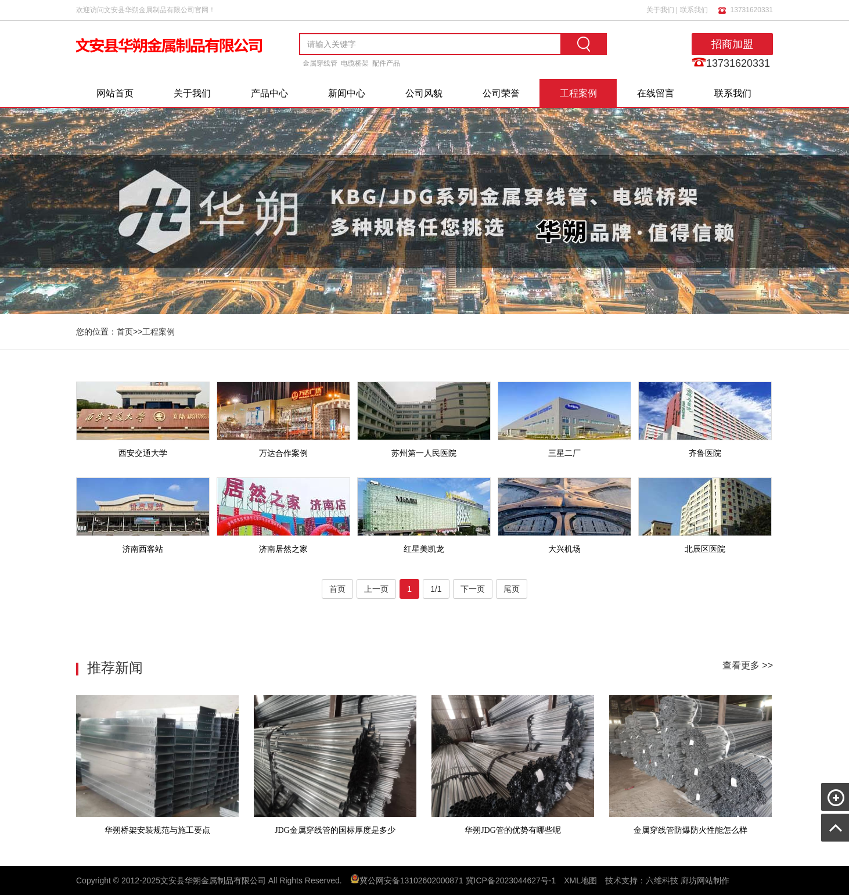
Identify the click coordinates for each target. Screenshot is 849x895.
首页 (125, 331)
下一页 (473, 589)
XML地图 (580, 880)
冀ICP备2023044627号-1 (511, 880)
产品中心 (269, 93)
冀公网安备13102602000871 (411, 880)
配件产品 (386, 63)
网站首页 (115, 93)
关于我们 (660, 10)
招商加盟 (732, 44)
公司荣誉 (501, 93)
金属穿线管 (320, 63)
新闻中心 (346, 93)
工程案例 (578, 93)
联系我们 (694, 10)
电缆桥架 (355, 63)
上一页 (376, 589)
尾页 (511, 589)
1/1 (435, 589)
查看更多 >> (747, 665)
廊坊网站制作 (705, 880)
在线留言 (655, 93)
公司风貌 (424, 93)
